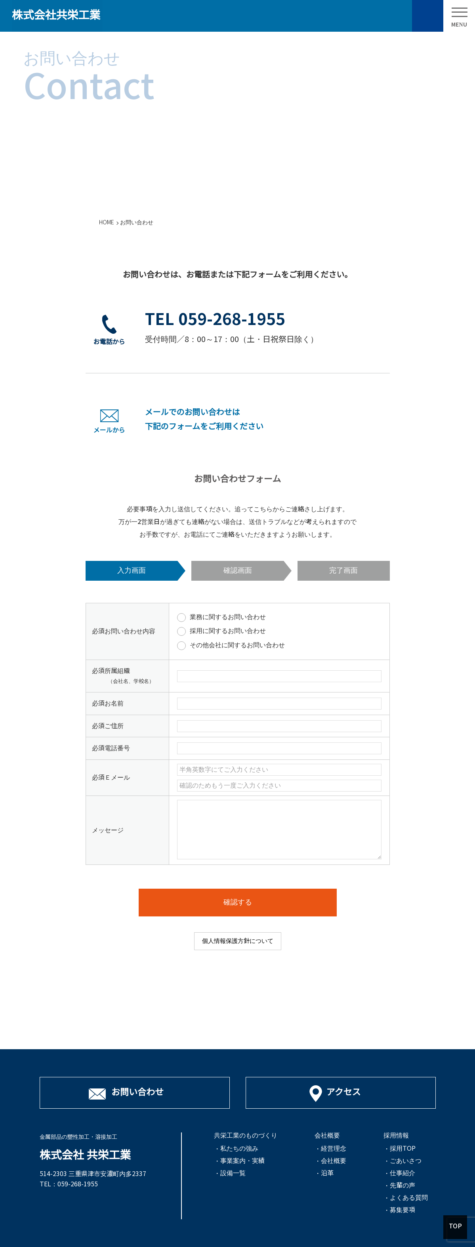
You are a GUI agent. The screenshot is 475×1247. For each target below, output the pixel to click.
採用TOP (403, 1149)
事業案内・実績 (242, 1161)
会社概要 (333, 1161)
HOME (106, 223)
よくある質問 (409, 1198)
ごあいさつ (406, 1161)
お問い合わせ (427, 16)
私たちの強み (239, 1149)
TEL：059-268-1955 (69, 1184)
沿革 (327, 1173)
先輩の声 (402, 1185)
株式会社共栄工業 (56, 15)
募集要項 (402, 1210)
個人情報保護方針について (237, 941)
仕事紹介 (402, 1173)
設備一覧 (233, 1173)
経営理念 (333, 1149)
